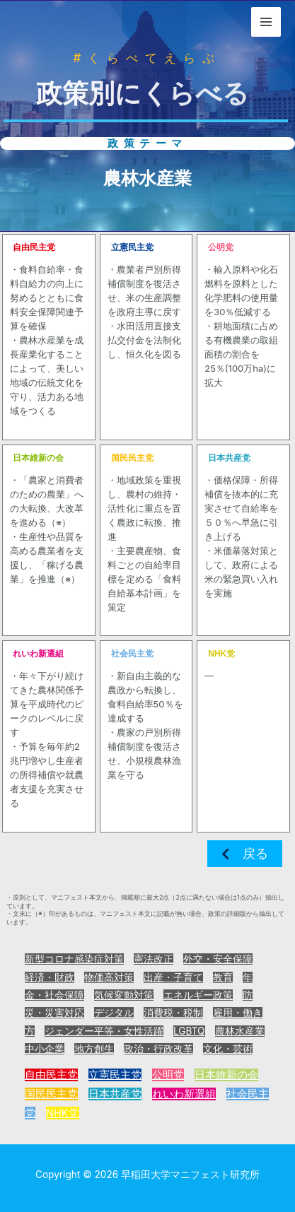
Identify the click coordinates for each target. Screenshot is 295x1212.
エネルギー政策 (198, 995)
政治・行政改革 (158, 1048)
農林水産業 (240, 1031)
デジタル (114, 1012)
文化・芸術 (228, 1048)
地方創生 (94, 1048)
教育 (223, 977)
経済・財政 (49, 977)
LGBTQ (189, 1031)
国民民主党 (51, 1094)
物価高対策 (109, 977)
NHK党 (62, 1113)
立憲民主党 (114, 1075)
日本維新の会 (226, 1075)
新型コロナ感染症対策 (74, 959)
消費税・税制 (173, 1012)
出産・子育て (173, 977)
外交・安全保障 (218, 959)
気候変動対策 (124, 995)
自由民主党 (51, 1075)
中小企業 (44, 1048)
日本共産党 (114, 1094)
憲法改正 (153, 959)
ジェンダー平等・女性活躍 (104, 1031)
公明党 (168, 1075)
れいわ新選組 (184, 1094)
